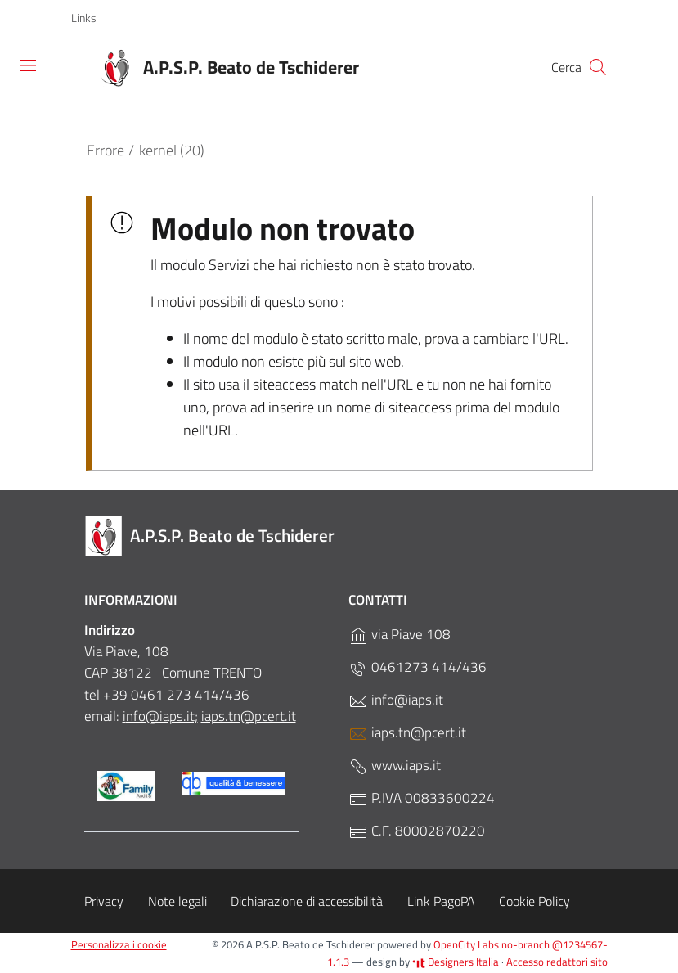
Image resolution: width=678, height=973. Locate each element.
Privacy (103, 901)
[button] (92, 18)
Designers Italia (455, 961)
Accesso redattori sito (557, 961)
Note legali (177, 901)
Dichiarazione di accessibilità (307, 901)
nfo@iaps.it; (162, 716)
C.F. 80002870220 (416, 831)
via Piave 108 (399, 635)
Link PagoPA (441, 901)
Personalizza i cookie (119, 944)
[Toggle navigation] (28, 65)
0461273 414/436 (417, 667)
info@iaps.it (395, 700)
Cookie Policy (534, 901)
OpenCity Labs (467, 944)
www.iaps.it (394, 766)
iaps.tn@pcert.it (248, 716)
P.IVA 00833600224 (421, 798)
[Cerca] (598, 67)
